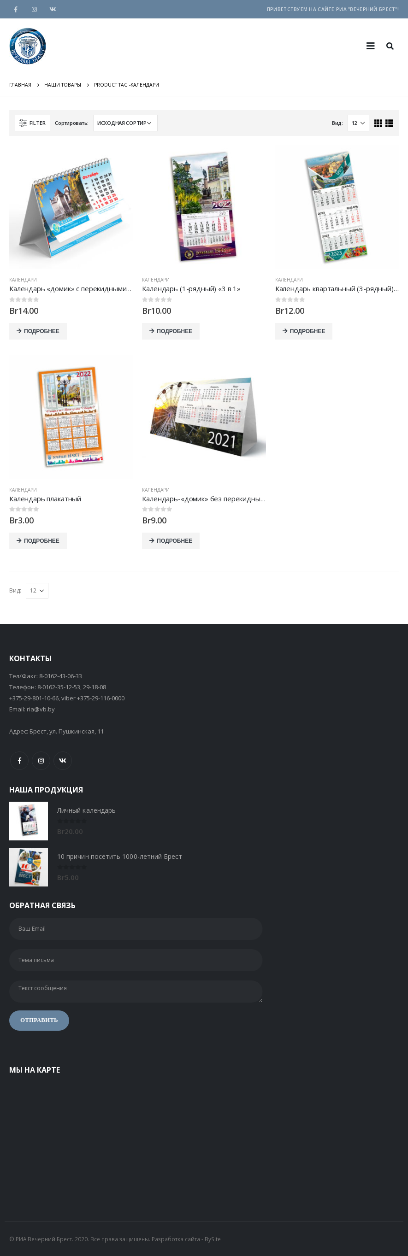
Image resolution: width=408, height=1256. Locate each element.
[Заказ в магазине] (125, 123)
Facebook (19, 760)
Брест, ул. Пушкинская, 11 (67, 731)
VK (62, 760)
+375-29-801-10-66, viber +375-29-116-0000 (66, 698)
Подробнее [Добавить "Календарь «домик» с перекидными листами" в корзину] (41, 331)
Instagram (41, 760)
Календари (23, 279)
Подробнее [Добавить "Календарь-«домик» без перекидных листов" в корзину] (174, 541)
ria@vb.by (41, 709)
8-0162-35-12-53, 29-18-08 (71, 687)
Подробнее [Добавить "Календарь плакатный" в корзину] (41, 541)
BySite (213, 1239)
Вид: (337, 122)
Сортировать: (72, 122)
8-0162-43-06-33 (60, 676)
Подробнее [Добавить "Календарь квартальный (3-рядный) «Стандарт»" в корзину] (307, 331)
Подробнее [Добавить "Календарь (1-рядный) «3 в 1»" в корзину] (174, 331)
